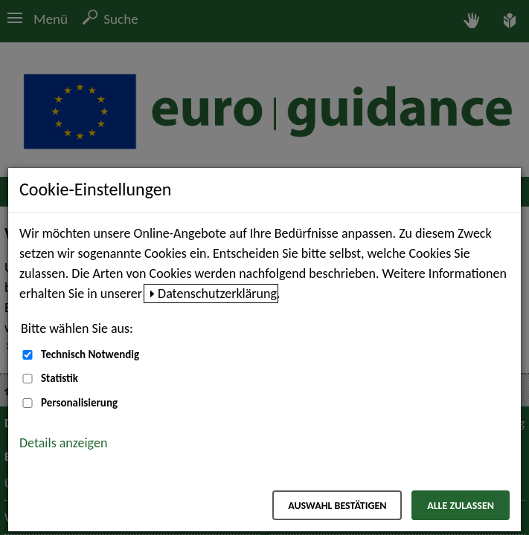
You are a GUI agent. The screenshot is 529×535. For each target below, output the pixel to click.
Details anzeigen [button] (63, 443)
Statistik (59, 378)
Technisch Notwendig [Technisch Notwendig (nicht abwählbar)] (90, 354)
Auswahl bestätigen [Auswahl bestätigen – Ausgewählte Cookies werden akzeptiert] (337, 505)
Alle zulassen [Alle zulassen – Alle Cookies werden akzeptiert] (460, 505)
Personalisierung (79, 402)
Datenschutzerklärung (217, 293)
